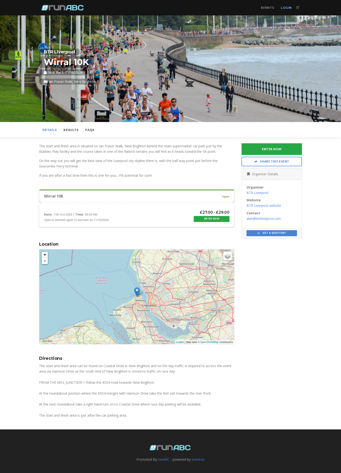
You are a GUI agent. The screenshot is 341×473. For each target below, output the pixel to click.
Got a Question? (271, 232)
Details (49, 130)
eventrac (198, 459)
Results (70, 130)
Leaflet (180, 342)
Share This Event (271, 161)
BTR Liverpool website (264, 205)
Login (286, 7)
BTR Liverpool (257, 192)
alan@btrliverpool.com (264, 218)
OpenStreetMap (209, 342)
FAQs (89, 130)
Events (267, 7)
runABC (164, 459)
